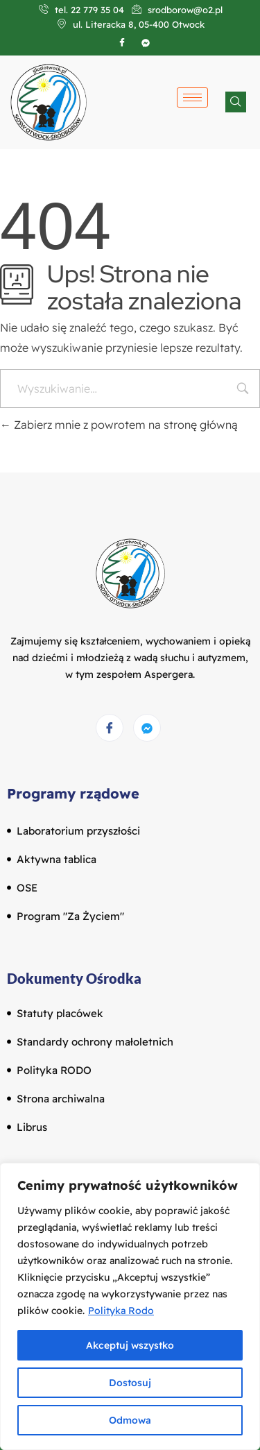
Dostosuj (130, 1382)
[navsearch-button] (235, 102)
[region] (130, 1306)
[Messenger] (147, 728)
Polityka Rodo (121, 1310)
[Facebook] (122, 42)
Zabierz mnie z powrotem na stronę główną (119, 425)
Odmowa (130, 1420)
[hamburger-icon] (192, 97)
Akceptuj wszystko (130, 1345)
